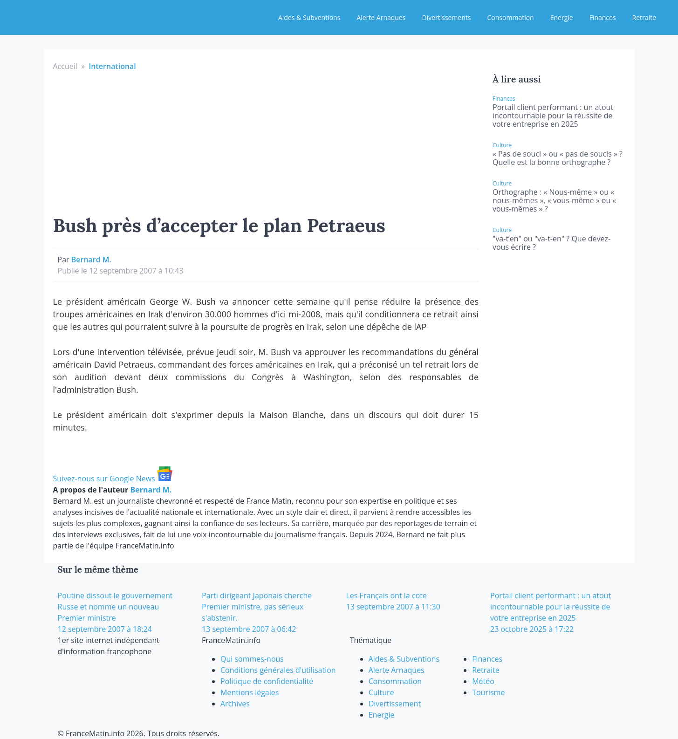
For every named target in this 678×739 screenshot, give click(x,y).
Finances (602, 17)
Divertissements (446, 17)
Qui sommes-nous (252, 659)
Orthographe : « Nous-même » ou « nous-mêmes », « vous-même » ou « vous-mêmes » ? (554, 200)
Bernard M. (91, 259)
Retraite (644, 17)
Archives (235, 703)
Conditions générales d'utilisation (278, 670)
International (112, 66)
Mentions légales (249, 692)
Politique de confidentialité (266, 681)
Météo (483, 681)
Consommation (510, 17)
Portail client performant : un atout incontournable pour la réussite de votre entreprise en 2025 (553, 115)
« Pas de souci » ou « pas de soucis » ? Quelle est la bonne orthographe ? (558, 158)
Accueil (65, 66)
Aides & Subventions (309, 17)
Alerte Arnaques (380, 17)
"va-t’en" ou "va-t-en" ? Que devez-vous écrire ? (551, 242)
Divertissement (395, 703)
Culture (381, 692)
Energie (561, 17)
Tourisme (488, 692)
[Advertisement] (266, 141)
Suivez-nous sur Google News (112, 478)
